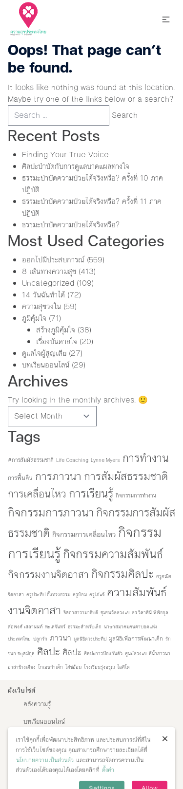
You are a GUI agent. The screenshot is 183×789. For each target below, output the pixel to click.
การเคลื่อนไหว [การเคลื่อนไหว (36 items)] (37, 494)
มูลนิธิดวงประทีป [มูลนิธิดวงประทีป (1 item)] (90, 638)
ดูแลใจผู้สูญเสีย (44, 353)
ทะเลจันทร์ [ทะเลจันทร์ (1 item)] (55, 626)
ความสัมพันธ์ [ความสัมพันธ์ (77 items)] (136, 592)
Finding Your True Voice (66, 154)
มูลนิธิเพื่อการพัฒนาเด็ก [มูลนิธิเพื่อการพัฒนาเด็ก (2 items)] (136, 638)
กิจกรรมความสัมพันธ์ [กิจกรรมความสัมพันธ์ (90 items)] (113, 554)
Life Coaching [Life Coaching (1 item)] (72, 460)
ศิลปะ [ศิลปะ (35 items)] (48, 652)
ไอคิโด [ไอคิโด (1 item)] (123, 667)
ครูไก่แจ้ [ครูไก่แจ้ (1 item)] (96, 594)
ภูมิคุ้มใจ (34, 318)
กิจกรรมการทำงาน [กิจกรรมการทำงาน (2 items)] (136, 495)
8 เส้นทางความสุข (49, 271)
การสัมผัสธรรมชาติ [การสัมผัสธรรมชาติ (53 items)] (126, 476)
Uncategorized (48, 283)
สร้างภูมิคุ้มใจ (55, 329)
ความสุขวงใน (41, 306)
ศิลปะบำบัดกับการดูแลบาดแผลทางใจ (75, 166)
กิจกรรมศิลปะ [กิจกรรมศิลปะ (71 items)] (122, 574)
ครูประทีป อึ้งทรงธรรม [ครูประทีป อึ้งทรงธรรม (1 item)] (48, 594)
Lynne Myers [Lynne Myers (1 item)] (105, 460)
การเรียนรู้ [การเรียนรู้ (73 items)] (91, 493)
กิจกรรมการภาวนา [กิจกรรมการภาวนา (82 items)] (51, 512)
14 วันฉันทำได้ (43, 294)
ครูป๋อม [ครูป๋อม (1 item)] (80, 594)
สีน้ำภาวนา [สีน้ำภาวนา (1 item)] (159, 653)
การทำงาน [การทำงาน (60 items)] (145, 458)
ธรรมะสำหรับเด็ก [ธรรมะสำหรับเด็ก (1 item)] (85, 626)
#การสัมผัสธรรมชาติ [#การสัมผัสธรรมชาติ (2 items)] (31, 460)
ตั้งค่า (108, 782)
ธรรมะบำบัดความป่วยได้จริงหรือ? (71, 224)
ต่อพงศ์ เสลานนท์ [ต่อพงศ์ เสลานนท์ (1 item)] (25, 626)
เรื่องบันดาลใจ (56, 341)
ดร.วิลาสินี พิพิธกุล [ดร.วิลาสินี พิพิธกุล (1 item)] (150, 612)
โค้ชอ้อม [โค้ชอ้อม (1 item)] (73, 667)
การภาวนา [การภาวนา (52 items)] (58, 476)
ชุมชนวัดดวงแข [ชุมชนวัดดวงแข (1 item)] (115, 612)
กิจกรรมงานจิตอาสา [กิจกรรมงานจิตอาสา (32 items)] (48, 574)
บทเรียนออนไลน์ (45, 364)
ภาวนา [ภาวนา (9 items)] (60, 638)
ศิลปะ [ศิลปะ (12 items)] (71, 652)
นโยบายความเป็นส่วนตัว (45, 772)
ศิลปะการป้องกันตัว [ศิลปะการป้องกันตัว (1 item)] (103, 653)
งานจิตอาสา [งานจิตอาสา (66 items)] (34, 610)
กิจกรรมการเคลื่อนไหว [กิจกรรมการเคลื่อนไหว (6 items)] (84, 534)
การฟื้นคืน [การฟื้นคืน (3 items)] (20, 477)
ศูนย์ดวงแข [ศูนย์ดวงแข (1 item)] (135, 653)
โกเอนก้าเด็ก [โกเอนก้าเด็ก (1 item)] (50, 667)
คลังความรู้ (37, 704)
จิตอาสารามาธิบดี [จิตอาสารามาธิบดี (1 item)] (80, 612)
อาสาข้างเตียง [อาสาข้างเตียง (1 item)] (22, 667)
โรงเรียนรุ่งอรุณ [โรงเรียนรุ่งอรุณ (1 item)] (99, 667)
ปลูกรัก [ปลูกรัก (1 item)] (40, 638)
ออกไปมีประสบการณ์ (53, 259)
